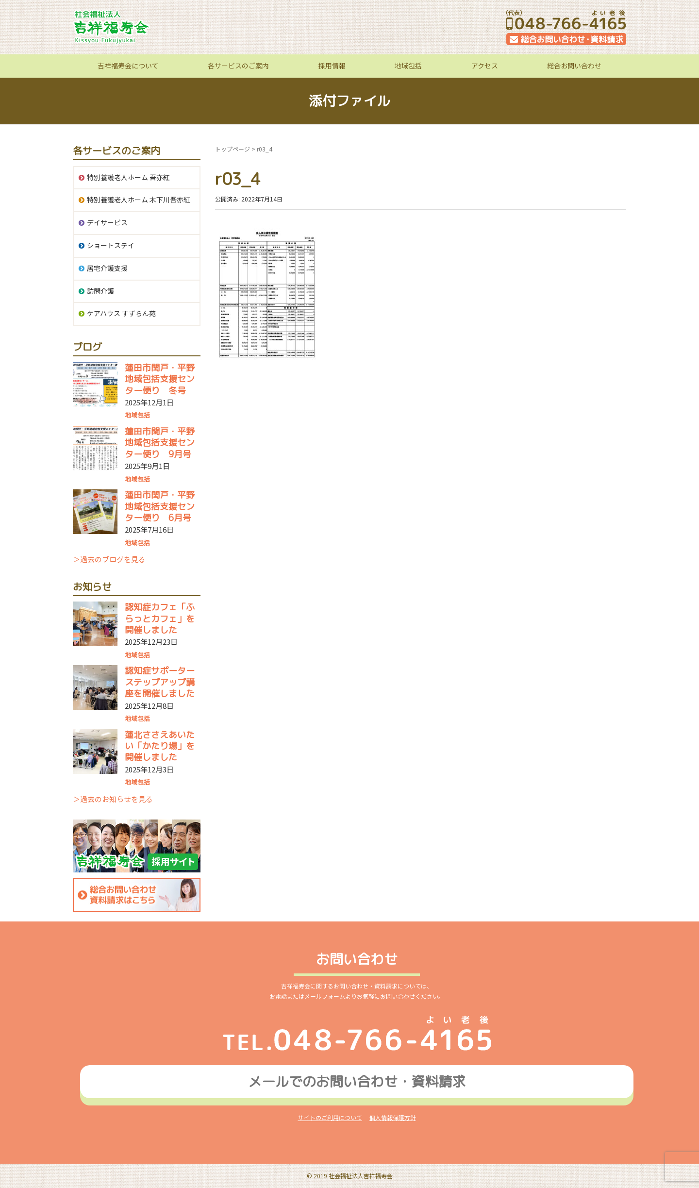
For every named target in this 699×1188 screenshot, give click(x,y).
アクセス (484, 65)
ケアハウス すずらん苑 (121, 313)
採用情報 (332, 65)
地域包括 (408, 65)
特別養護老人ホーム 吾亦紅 (128, 177)
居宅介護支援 (107, 268)
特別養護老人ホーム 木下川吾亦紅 (138, 199)
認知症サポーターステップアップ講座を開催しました (160, 682)
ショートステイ (110, 245)
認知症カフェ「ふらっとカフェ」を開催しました (160, 618)
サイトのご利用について (330, 1117)
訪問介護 (100, 291)
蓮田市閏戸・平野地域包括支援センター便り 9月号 (160, 442)
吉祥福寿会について (128, 65)
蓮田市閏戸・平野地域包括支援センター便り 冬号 (160, 379)
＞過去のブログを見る (109, 559)
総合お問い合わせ (574, 65)
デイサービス (107, 222)
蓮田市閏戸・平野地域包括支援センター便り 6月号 (160, 506)
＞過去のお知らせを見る (113, 799)
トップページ (232, 149)
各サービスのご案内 (238, 65)
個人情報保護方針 (392, 1117)
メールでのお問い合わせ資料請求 (357, 1081)
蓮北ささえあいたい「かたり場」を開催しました (160, 746)
